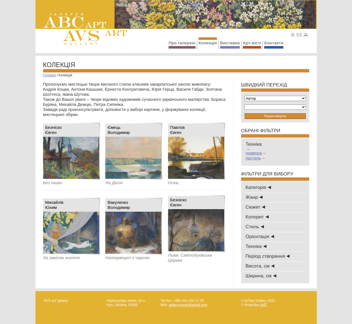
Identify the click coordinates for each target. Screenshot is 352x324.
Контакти (273, 44)
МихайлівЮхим (54, 205)
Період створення (268, 256)
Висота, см (260, 266)
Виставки (230, 44)
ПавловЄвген (177, 130)
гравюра (256, 152)
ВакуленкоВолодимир (118, 205)
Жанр (254, 197)
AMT (263, 305)
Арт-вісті (252, 44)
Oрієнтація (260, 236)
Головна (49, 75)
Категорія (258, 187)
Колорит (257, 217)
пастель (255, 158)
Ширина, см (261, 276)
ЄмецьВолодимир (118, 130)
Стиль (255, 226)
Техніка (256, 246)
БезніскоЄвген (53, 130)
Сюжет (255, 207)
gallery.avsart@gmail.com (188, 305)
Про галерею (182, 44)
